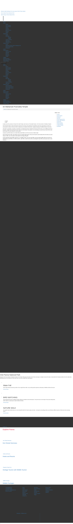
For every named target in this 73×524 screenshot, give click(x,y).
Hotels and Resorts (6, 453)
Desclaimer (48, 488)
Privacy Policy (48, 487)
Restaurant (8, 47)
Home (4, 21)
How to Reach (8, 25)
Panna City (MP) (8, 491)
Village (35, 494)
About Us (5, 65)
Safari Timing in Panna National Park (8, 14)
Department (5, 33)
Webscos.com (23, 513)
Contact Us (5, 426)
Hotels (4, 49)
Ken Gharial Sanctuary (7, 440)
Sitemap (47, 492)
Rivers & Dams (8, 30)
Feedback (47, 491)
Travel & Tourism (9, 39)
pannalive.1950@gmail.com (10, 489)
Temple (7, 56)
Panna (7, 44)
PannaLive (19, 513)
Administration (8, 26)
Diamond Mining (6, 58)
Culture (7, 27)
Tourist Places (5, 50)
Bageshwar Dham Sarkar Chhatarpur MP (13, 45)
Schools (9, 37)
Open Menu (3, 62)
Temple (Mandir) (60, 124)
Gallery (7, 32)
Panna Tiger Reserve (7, 59)
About (4, 23)
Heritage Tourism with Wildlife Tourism (15, 470)
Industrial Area (8, 42)
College (9, 38)
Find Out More (5, 389)
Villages (4, 57)
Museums (7, 55)
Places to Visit (8, 51)
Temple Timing (6, 103)
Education (7, 36)
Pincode (7, 31)
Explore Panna (6, 43)
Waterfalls (59, 126)
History (7, 24)
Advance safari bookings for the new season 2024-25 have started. (13, 11)
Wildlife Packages (6, 480)
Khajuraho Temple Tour (7, 467)
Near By (7, 53)
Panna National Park (9, 46)
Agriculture (8, 40)
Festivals (7, 71)
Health (7, 34)
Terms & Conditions (49, 489)
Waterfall (7, 52)
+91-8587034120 (8, 488)
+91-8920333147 (8, 487)
